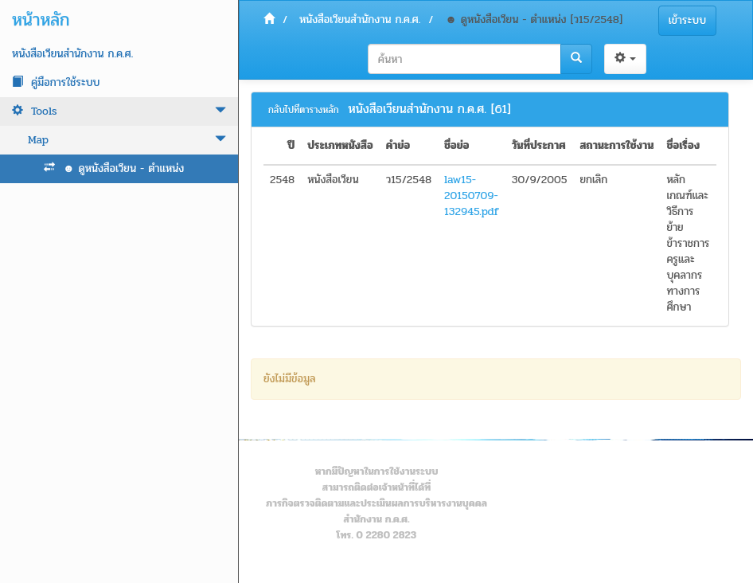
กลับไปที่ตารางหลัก (303, 110)
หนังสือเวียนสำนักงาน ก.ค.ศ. (72, 53)
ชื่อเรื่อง (683, 146)
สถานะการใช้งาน (616, 146)
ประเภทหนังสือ (340, 146)
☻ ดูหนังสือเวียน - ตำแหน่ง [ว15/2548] (533, 19)
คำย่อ (398, 146)
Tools (119, 111)
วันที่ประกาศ (539, 146)
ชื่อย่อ (457, 146)
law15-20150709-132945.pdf (471, 195)
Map (127, 139)
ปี (291, 146)
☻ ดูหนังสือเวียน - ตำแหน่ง (114, 168)
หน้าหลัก (40, 19)
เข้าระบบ (687, 20)
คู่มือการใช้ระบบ (55, 82)
